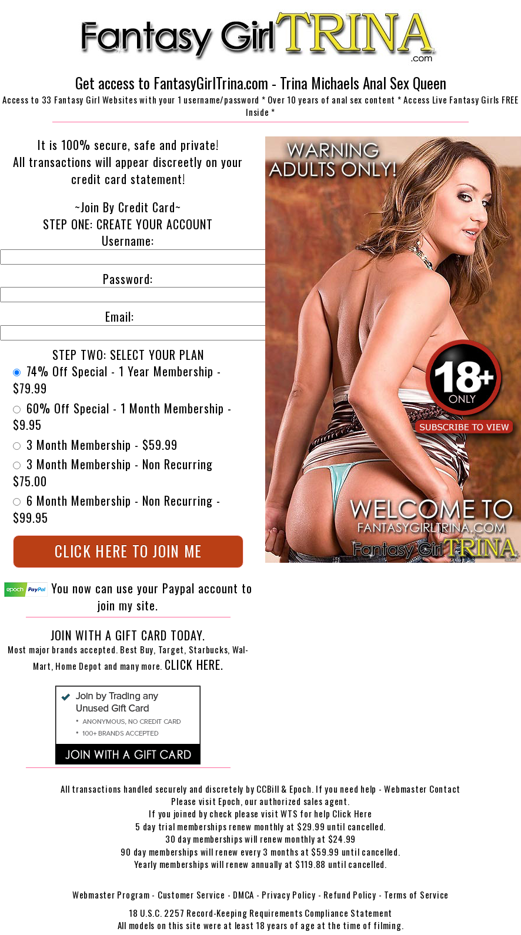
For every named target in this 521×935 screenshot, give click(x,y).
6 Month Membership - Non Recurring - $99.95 (117, 509)
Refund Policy (349, 894)
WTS (289, 813)
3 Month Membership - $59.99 (95, 444)
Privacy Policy (289, 894)
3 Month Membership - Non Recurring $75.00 (113, 472)
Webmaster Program (111, 894)
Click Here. (194, 664)
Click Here (352, 813)
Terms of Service (416, 894)
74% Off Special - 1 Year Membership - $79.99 (117, 379)
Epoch (229, 800)
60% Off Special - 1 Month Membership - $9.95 (122, 416)
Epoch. (302, 788)
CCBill (267, 788)
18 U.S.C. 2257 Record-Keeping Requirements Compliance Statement (260, 912)
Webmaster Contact (422, 788)
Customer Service (191, 894)
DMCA (243, 894)
